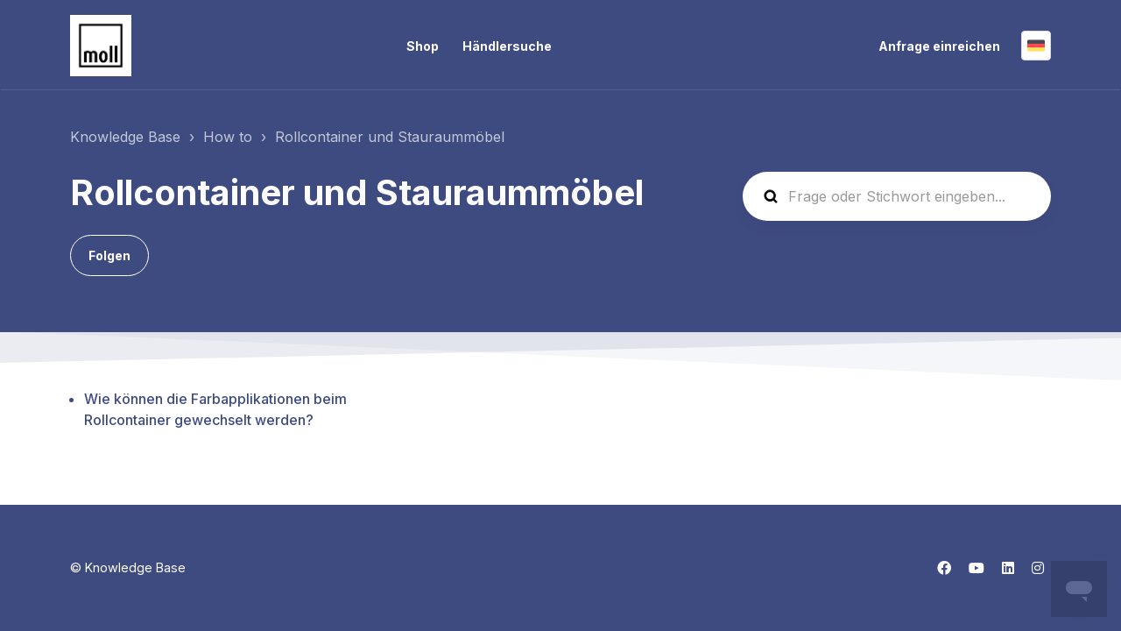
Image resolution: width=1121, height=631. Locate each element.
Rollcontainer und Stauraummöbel (389, 136)
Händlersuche (507, 46)
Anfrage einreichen (939, 46)
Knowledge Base (125, 136)
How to (227, 136)
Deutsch (1036, 45)
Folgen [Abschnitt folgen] (109, 255)
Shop (422, 46)
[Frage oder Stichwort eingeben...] (897, 196)
